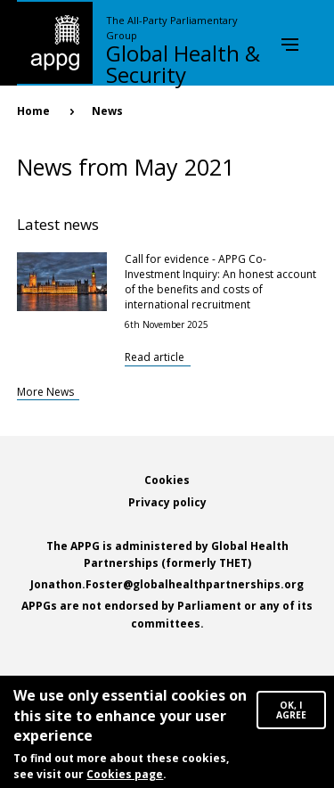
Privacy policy (167, 502)
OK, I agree (291, 714)
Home (33, 111)
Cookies (167, 480)
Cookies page (124, 777)
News (107, 111)
